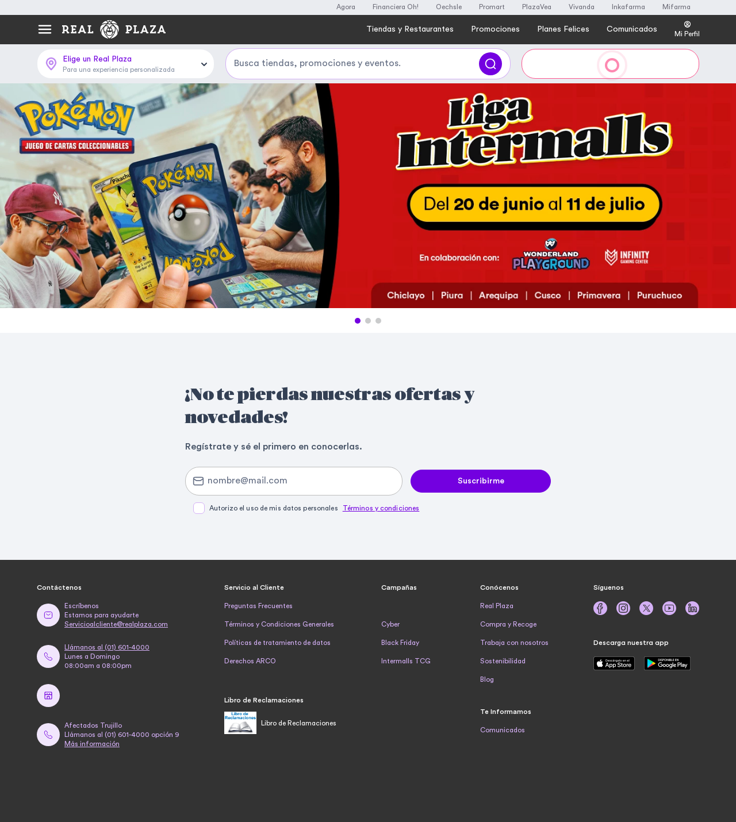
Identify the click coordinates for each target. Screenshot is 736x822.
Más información (92, 743)
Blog (487, 679)
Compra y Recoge (508, 624)
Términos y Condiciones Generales (279, 624)
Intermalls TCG (406, 661)
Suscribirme (481, 481)
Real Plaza (496, 605)
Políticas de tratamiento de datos (277, 642)
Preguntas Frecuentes (258, 605)
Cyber (390, 624)
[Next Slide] (717, 196)
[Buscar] (490, 63)
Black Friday (400, 642)
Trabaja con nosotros (514, 642)
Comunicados (502, 730)
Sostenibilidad (503, 661)
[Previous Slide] (19, 196)
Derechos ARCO (250, 661)
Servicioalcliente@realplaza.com (116, 624)
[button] (358, 321)
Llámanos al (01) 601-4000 (107, 647)
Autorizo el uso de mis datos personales (314, 508)
